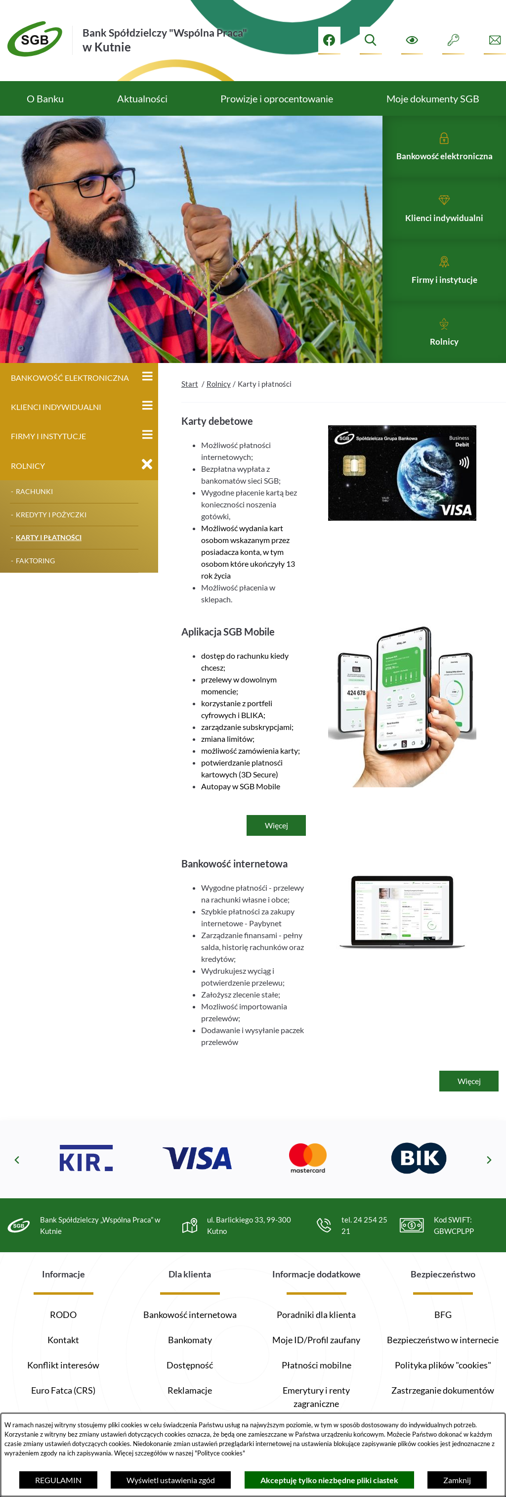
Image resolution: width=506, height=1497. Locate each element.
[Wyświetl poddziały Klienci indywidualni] (147, 424)
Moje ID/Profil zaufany (316, 1339)
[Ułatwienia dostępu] (412, 40)
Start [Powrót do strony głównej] (189, 402)
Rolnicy (219, 402)
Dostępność (190, 1365)
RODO (63, 1314)
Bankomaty (190, 1339)
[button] (402, 536)
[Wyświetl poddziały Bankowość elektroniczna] (147, 395)
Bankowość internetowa (190, 1314)
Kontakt (63, 1339)
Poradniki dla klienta (316, 1314)
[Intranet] (453, 40)
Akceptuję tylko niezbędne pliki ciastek (329, 1480)
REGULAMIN (58, 1480)
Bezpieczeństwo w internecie (443, 1339)
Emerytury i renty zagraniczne (316, 1397)
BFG (443, 1314)
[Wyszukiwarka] (371, 40)
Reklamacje (190, 1390)
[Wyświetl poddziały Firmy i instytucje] (147, 453)
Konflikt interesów (63, 1365)
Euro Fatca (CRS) (63, 1390)
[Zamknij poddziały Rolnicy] (147, 482)
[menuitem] (45, 98)
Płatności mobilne (316, 1365)
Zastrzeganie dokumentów (442, 1390)
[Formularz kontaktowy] (495, 40)
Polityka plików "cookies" (443, 1365)
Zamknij (457, 1480)
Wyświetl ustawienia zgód (170, 1480)
